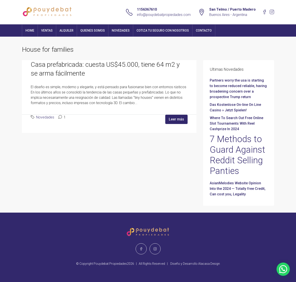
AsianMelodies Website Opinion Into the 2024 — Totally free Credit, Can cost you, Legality (237, 188)
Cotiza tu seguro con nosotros (162, 30)
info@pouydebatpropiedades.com (164, 15)
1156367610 (147, 9)
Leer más (176, 119)
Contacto (204, 30)
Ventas (47, 30)
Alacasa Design (209, 263)
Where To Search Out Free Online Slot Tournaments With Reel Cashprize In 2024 (236, 123)
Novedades (121, 30)
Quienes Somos (92, 30)
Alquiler (66, 30)
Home (29, 30)
